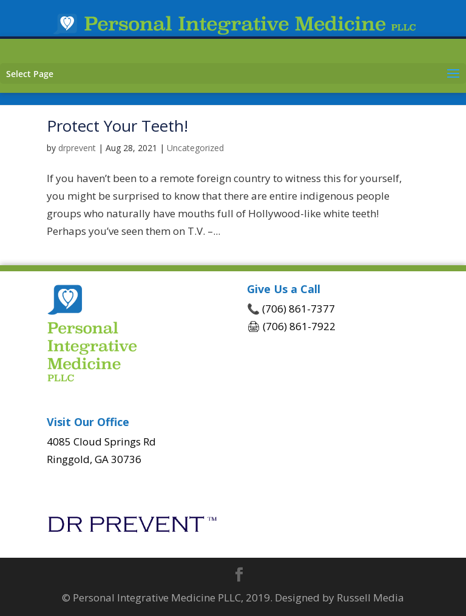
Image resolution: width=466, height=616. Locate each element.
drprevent (77, 148)
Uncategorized (195, 148)
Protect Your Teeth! (117, 126)
